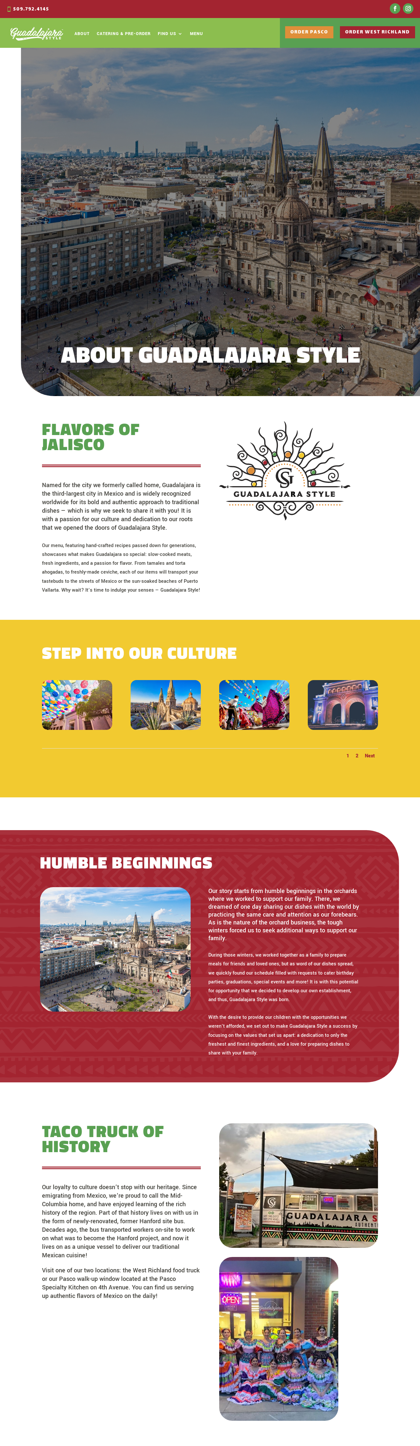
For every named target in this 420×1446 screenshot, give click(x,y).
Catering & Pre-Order (124, 34)
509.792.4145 (31, 9)
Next (370, 755)
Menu (196, 34)
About (82, 34)
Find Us (167, 34)
